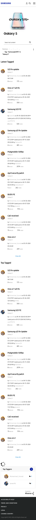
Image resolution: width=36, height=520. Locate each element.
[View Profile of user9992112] (11, 121)
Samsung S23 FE (14, 109)
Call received (13, 216)
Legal (3, 510)
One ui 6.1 (12, 237)
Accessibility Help (7, 499)
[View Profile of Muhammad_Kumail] (15, 76)
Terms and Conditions (9, 503)
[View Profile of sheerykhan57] (19, 185)
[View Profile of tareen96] (12, 116)
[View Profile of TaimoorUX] (18, 142)
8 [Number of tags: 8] (31, 476)
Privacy (4, 507)
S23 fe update (13, 69)
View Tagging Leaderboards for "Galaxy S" (18, 469)
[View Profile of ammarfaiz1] (18, 227)
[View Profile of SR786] (17, 100)
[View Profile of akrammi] (17, 206)
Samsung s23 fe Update (17, 130)
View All (18, 256)
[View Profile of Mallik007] (18, 163)
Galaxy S (10, 72)
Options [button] (30, 49)
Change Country (7, 514)
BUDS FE (11, 194)
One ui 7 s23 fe (14, 88)
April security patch (16, 173)
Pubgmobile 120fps (16, 152)
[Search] (18, 42)
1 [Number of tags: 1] (31, 483)
